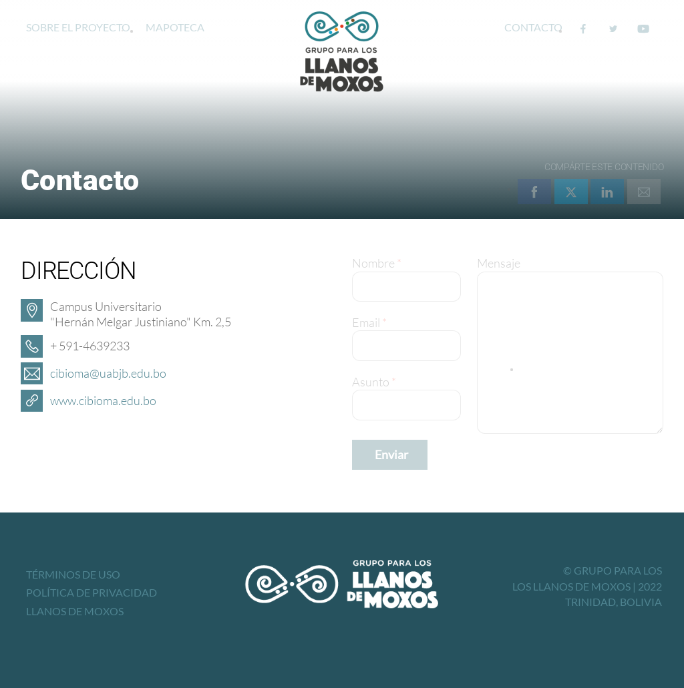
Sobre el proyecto (78, 27)
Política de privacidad (91, 592)
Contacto (533, 27)
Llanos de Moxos (75, 611)
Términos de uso (73, 574)
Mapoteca (175, 27)
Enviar (391, 454)
